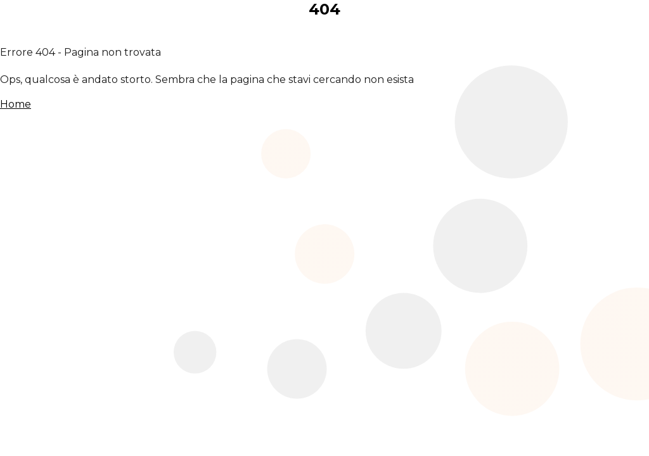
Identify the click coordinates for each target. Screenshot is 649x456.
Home (15, 104)
